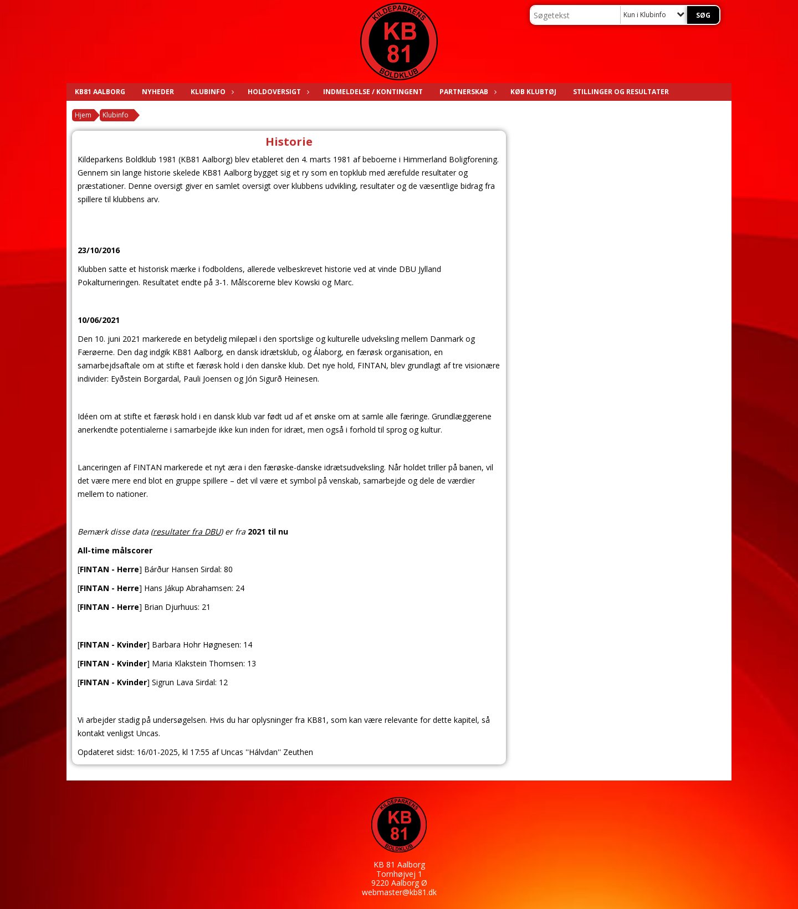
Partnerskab (466, 91)
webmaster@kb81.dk (399, 892)
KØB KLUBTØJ (533, 91)
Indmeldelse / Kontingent (373, 91)
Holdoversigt (277, 91)
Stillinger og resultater (621, 91)
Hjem (83, 115)
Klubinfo (211, 91)
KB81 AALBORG (100, 91)
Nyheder (158, 91)
